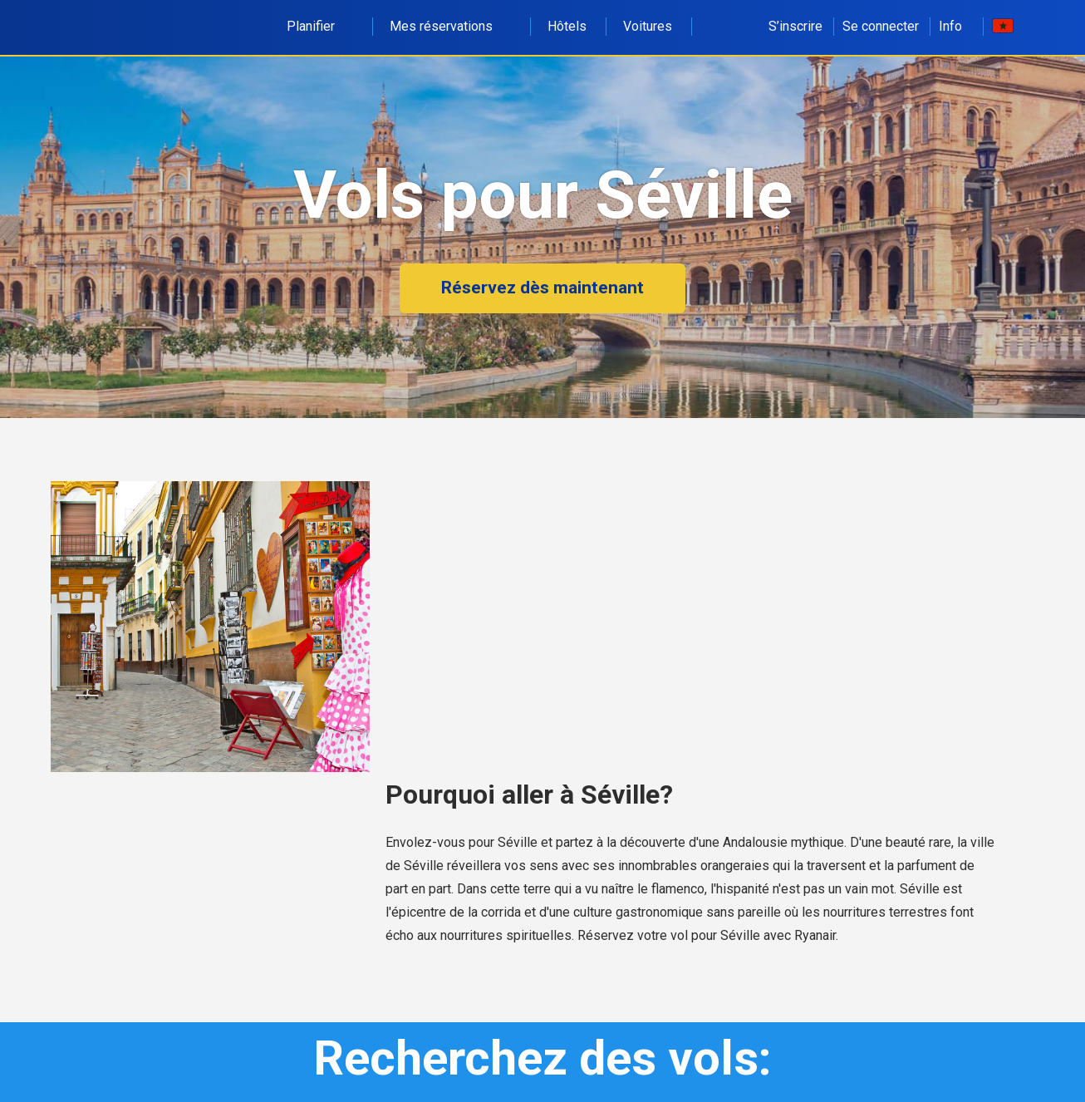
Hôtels (567, 26)
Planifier (320, 26)
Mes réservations (450, 26)
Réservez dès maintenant (542, 288)
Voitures (647, 26)
